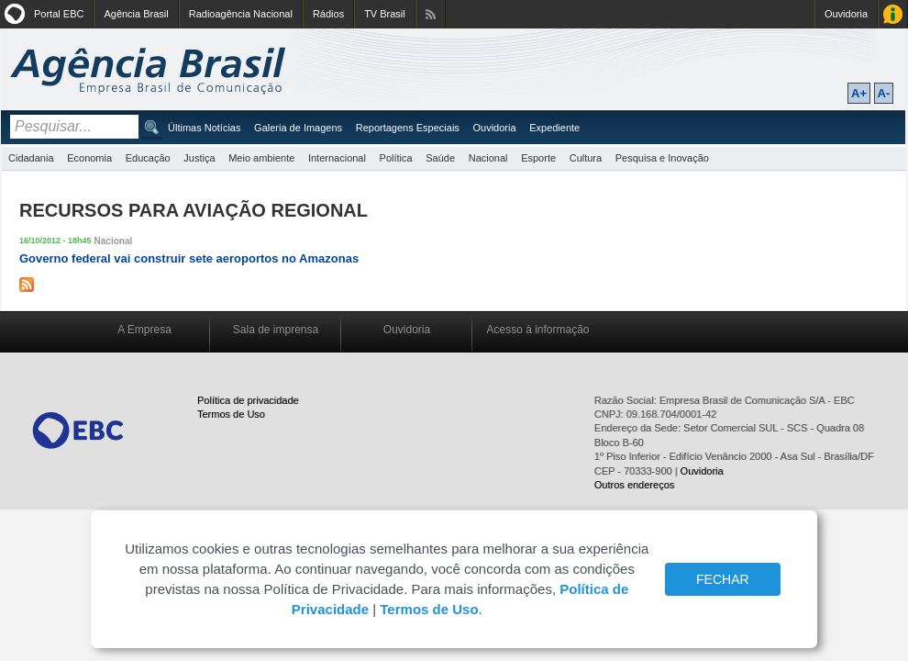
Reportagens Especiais (408, 127)
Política (396, 157)
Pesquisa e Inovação (662, 157)
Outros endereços (634, 484)
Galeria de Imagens (298, 127)
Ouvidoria (846, 13)
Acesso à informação (537, 329)
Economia (89, 157)
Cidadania (31, 157)
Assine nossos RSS (430, 14)
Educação (148, 157)
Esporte (538, 157)
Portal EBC (58, 13)
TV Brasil (384, 13)
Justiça (199, 157)
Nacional (488, 157)
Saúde (440, 157)
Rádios (328, 13)
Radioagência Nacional (241, 13)
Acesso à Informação (893, 14)
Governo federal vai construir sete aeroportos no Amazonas (189, 258)
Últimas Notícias (204, 127)
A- (884, 93)
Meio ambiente (261, 157)
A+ (859, 93)
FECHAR (722, 579)
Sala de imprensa (275, 329)
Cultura (586, 157)
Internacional (337, 157)
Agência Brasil (136, 13)
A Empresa (144, 329)
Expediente (554, 127)
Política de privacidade (248, 400)
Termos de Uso (231, 414)
